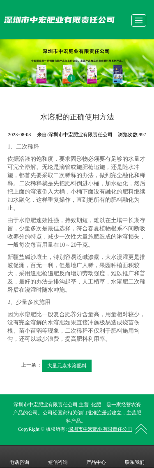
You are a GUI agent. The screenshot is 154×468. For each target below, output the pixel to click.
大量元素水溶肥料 (67, 366)
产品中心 (96, 456)
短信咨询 (58, 456)
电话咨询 (19, 456)
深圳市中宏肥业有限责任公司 (100, 429)
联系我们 (135, 456)
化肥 (96, 404)
